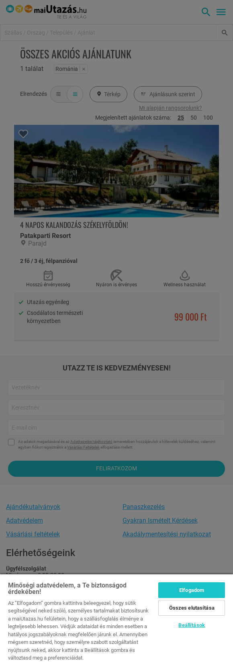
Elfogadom (191, 590)
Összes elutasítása (192, 608)
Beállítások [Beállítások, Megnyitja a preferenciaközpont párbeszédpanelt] (191, 625)
